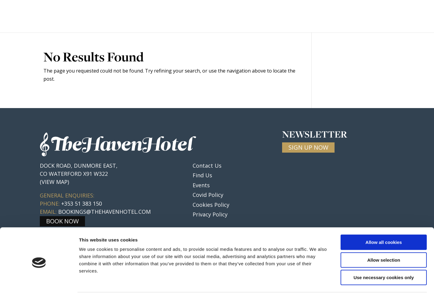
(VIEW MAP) (54, 181)
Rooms (213, 16)
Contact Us (407, 16)
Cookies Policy (211, 204)
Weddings (245, 16)
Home (166, 16)
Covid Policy (208, 194)
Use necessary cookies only (384, 256)
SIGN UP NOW (308, 147)
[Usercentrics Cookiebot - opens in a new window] (39, 283)
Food (189, 16)
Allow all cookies (384, 221)
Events (278, 16)
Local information (324, 16)
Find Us (202, 175)
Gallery (371, 16)
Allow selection (383, 239)
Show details (316, 283)
